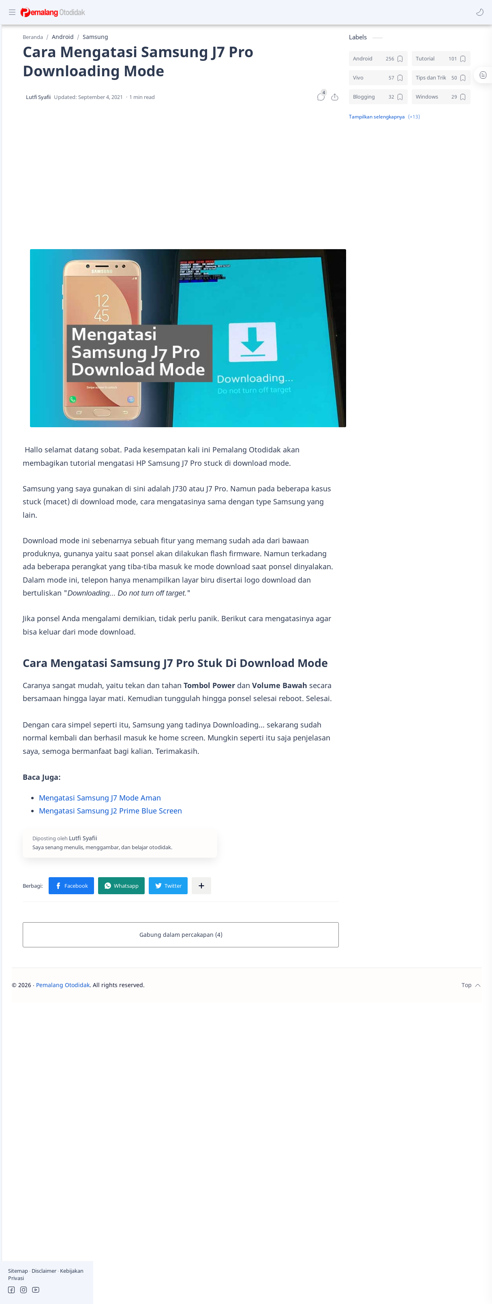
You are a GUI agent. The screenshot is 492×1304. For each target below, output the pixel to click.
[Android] (389, 62)
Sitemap (18, 1270)
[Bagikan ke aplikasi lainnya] (282, 919)
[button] (478, 12)
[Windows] (452, 100)
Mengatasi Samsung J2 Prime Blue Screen (191, 845)
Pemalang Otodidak (154, 1019)
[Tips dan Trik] (452, 81)
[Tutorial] (452, 62)
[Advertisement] (235, 180)
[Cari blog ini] (168, 12)
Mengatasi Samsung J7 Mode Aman (181, 832)
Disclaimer (45, 1270)
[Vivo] (389, 81)
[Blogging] (389, 100)
